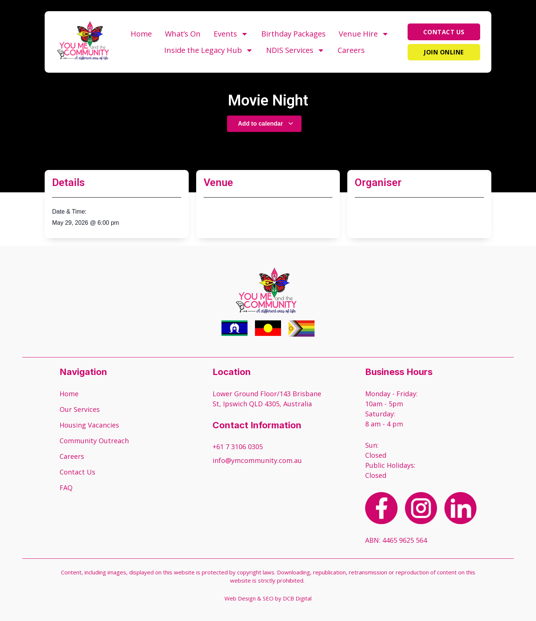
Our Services (80, 409)
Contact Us (77, 471)
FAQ (66, 487)
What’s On (183, 34)
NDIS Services (295, 50)
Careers (351, 50)
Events (231, 33)
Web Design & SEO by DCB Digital (268, 598)
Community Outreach (94, 440)
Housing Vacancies (89, 424)
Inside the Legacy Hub (208, 50)
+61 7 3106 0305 (238, 446)
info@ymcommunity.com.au (257, 460)
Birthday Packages (293, 34)
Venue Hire (364, 33)
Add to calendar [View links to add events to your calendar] (265, 123)
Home (141, 34)
